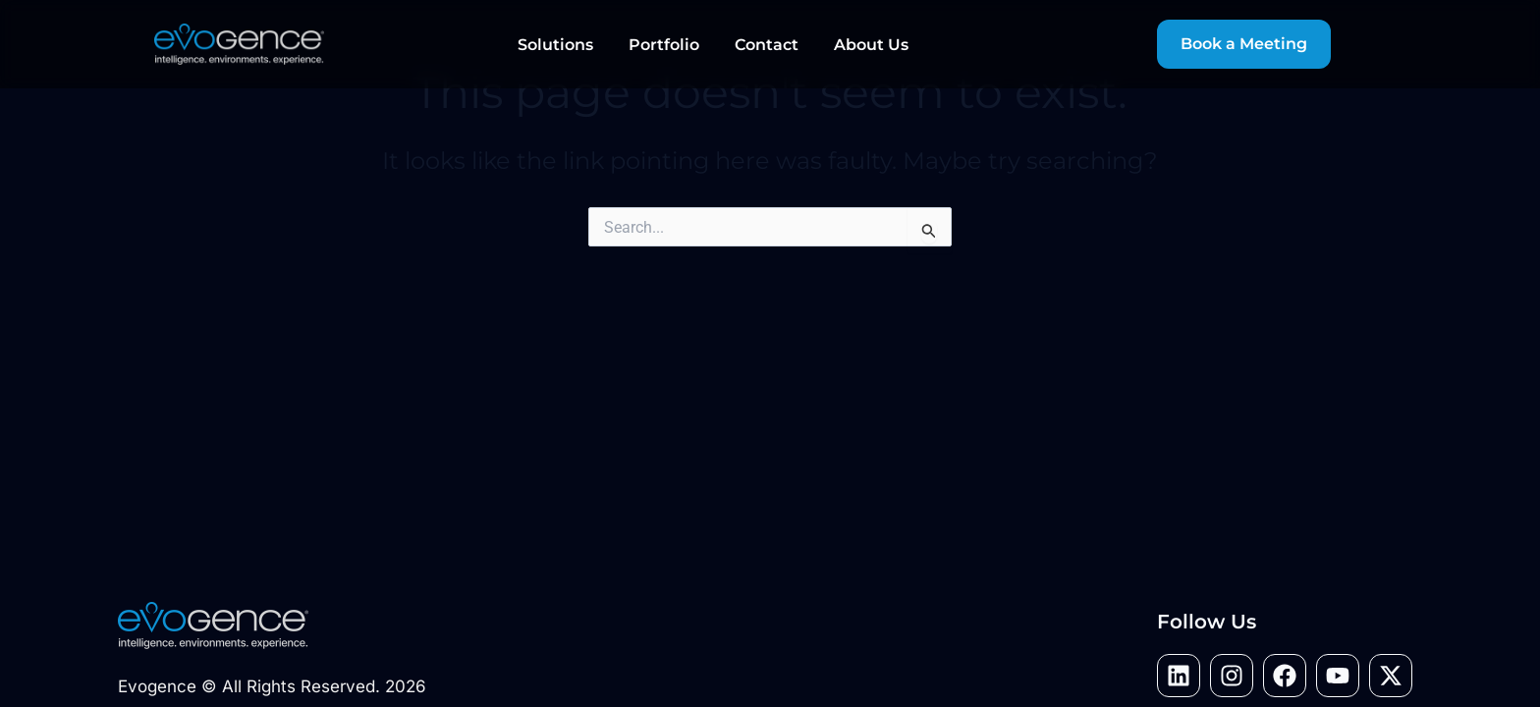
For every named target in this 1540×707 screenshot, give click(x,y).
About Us (871, 44)
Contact (766, 44)
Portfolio (664, 44)
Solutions (555, 44)
